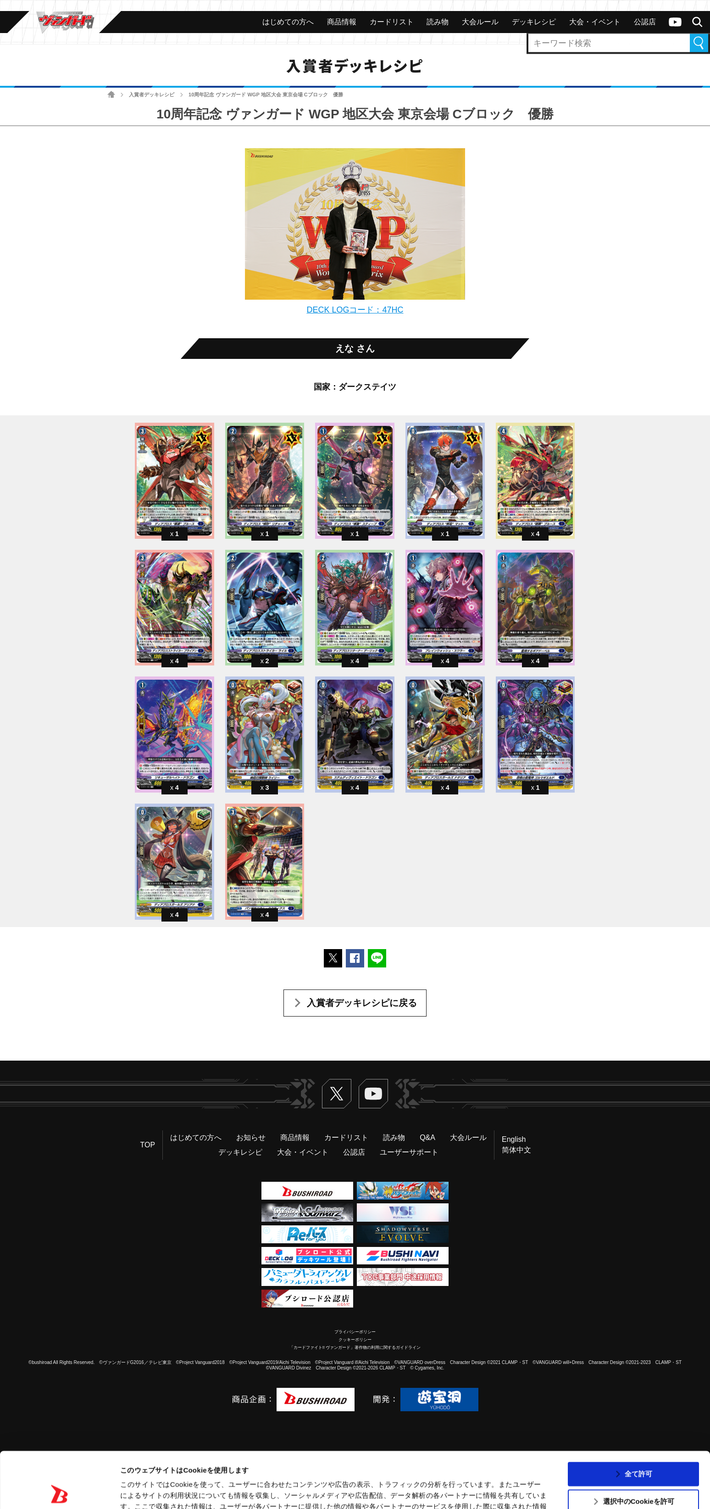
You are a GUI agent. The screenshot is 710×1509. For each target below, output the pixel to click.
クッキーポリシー (355, 1339)
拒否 (638, 1473)
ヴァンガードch (675, 22)
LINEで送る (377, 958)
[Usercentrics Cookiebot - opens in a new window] (59, 1491)
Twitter (336, 1093)
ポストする (333, 958)
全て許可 (638, 1417)
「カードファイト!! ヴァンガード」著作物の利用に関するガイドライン (355, 1347)
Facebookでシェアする (355, 958)
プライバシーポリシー (355, 1332)
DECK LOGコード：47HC (354, 309)
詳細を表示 (442, 1491)
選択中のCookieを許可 (638, 1445)
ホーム (111, 95)
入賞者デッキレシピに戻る (362, 1003)
